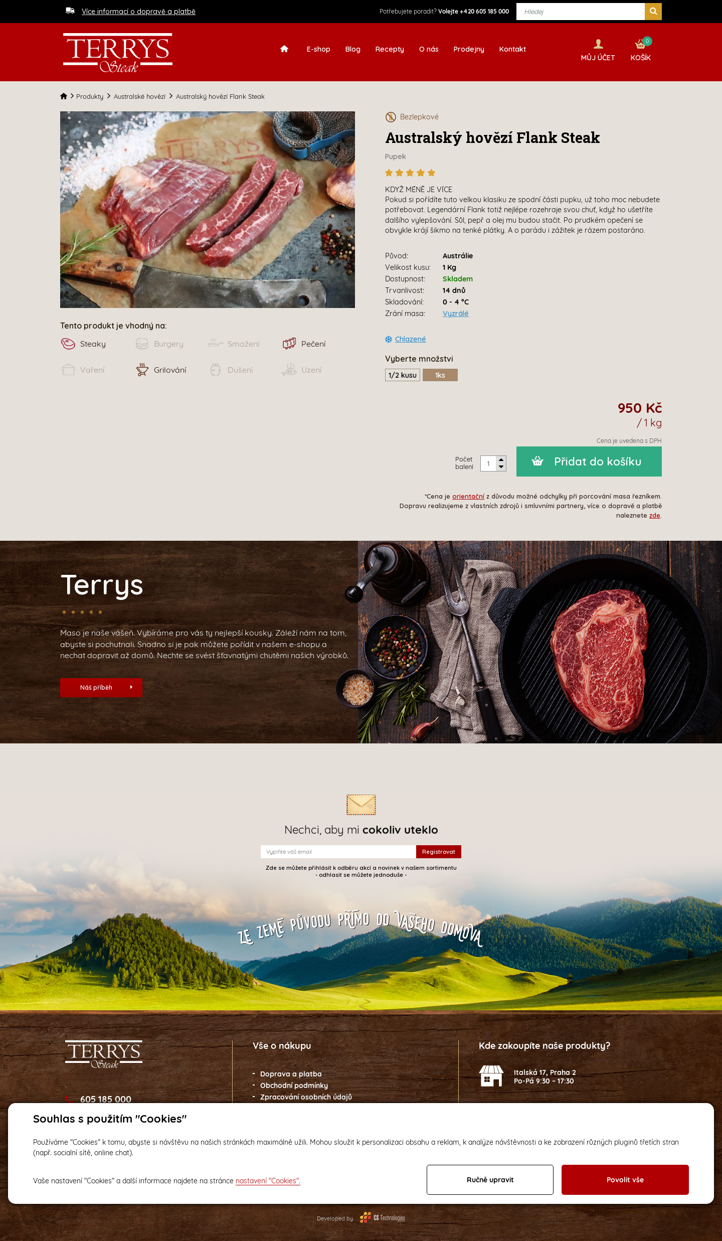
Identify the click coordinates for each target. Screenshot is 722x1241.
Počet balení (464, 459)
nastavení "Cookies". (268, 1180)
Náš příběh (106, 683)
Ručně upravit (490, 1179)
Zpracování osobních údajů (306, 1093)
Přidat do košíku (598, 457)
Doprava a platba (291, 1069)
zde (654, 511)
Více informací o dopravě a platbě (139, 11)
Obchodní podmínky (294, 1081)
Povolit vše (625, 1179)
